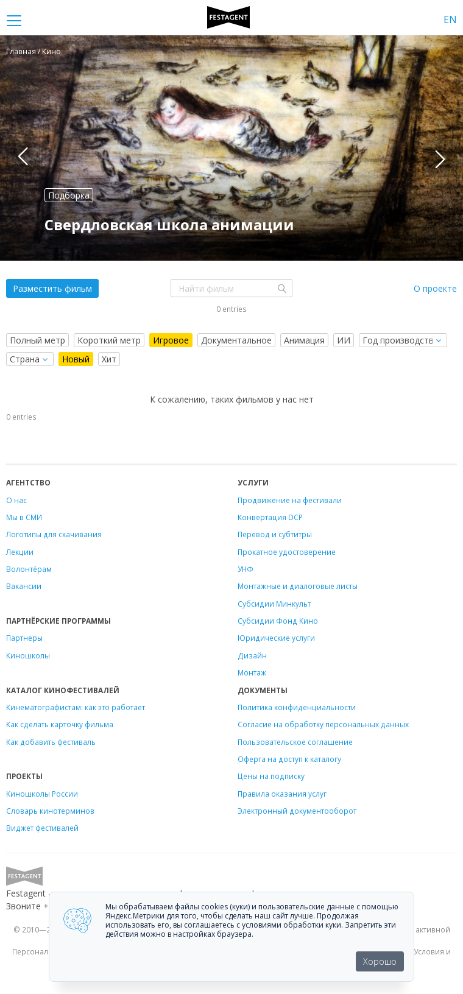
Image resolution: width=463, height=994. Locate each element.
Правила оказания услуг (282, 793)
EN (450, 19)
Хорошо (380, 961)
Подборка (69, 195)
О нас (16, 500)
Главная (21, 51)
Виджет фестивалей (42, 828)
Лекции (20, 552)
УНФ (245, 569)
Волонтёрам (29, 569)
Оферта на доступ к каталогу (289, 759)
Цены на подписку (271, 776)
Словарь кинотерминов (50, 811)
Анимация (304, 340)
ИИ (343, 340)
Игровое (171, 340)
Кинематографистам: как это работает (75, 707)
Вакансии (23, 586)
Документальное (236, 340)
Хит (109, 359)
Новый (76, 359)
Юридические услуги (276, 638)
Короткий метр (109, 340)
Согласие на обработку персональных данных (323, 724)
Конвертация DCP (270, 517)
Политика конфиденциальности (297, 707)
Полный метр (37, 340)
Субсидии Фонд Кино (278, 621)
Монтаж (252, 672)
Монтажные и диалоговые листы (298, 586)
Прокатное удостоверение (287, 552)
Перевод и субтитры (275, 534)
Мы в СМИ (24, 517)
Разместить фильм (52, 288)
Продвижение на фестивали (290, 500)
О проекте (435, 288)
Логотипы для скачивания (54, 534)
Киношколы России (42, 793)
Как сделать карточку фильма (59, 724)
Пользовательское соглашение (295, 742)
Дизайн (252, 655)
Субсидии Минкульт (274, 603)
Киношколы (28, 655)
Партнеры (24, 638)
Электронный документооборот (297, 811)
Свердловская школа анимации (169, 224)
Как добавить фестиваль (51, 742)
